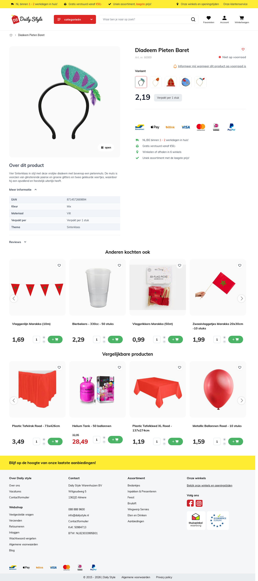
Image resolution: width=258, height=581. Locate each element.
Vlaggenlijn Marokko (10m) (31, 324)
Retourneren (16, 526)
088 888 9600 (76, 509)
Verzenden (15, 520)
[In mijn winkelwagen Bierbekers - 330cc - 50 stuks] (115, 339)
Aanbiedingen (136, 521)
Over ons (14, 485)
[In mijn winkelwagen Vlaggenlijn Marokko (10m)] (55, 339)
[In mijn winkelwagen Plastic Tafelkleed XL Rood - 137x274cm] (175, 441)
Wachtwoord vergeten (22, 538)
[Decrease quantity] (43, 341)
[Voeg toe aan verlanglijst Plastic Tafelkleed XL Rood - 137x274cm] (179, 367)
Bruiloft (132, 503)
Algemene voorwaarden (23, 544)
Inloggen (14, 532)
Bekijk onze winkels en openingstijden (209, 485)
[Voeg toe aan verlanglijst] (243, 49)
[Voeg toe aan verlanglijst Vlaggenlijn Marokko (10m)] (59, 265)
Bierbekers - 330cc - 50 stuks (93, 324)
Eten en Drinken (137, 515)
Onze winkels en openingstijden (200, 4)
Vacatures (15, 491)
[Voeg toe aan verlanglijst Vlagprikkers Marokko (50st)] (179, 265)
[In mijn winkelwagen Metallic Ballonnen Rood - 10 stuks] (235, 441)
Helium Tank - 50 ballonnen (91, 426)
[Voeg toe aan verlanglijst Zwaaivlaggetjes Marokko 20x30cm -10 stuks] (239, 265)
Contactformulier (19, 497)
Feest (131, 497)
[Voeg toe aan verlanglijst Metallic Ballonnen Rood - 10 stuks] (239, 367)
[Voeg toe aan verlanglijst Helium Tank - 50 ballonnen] (119, 367)
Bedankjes (134, 485)
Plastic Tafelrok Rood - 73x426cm (36, 426)
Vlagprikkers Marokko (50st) (152, 324)
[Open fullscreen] (64, 101)
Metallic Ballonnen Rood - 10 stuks (217, 426)
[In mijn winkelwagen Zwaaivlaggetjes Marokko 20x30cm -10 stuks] (235, 339)
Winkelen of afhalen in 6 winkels (162, 152)
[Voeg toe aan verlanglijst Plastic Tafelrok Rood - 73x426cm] (59, 367)
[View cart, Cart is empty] (242, 19)
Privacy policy (164, 577)
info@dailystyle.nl (78, 515)
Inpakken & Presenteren (142, 491)
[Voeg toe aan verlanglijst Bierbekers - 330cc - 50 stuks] (119, 265)
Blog (12, 550)
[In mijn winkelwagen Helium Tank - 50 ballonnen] (115, 439)
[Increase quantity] (43, 337)
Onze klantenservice (235, 4)
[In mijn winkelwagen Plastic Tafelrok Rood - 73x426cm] (55, 441)
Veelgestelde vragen (21, 514)
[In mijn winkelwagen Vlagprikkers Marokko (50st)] (175, 339)
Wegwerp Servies (138, 509)
